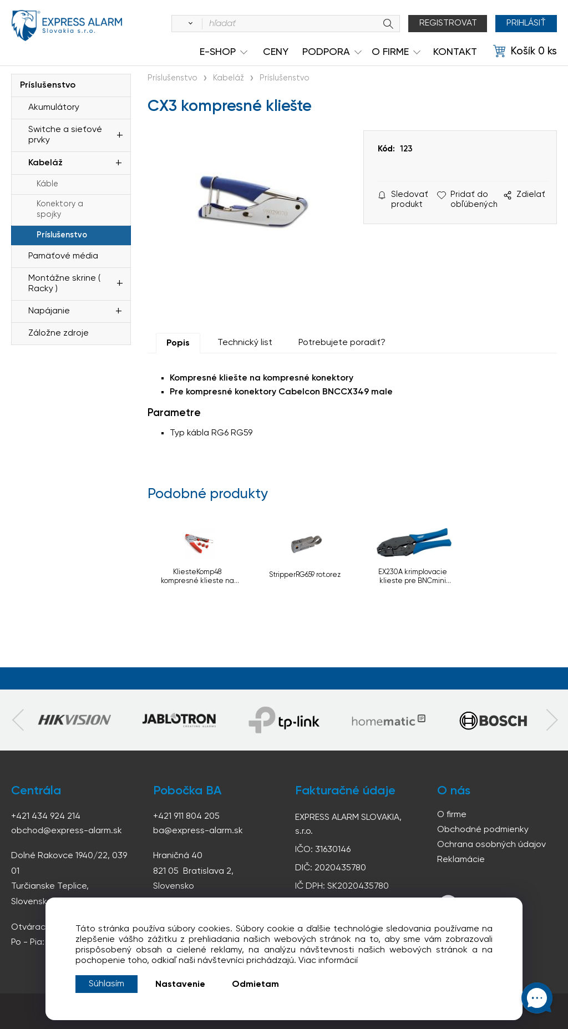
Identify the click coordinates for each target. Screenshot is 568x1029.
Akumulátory (53, 107)
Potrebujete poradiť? (342, 342)
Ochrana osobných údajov (491, 844)
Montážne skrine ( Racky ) (64, 283)
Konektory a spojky (60, 209)
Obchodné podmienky (483, 829)
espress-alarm (66, 25)
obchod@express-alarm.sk (66, 831)
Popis (178, 343)
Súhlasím (106, 984)
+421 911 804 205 (186, 816)
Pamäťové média (63, 256)
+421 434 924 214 (45, 816)
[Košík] (525, 51)
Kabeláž (45, 163)
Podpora (326, 52)
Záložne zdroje (58, 333)
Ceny (275, 52)
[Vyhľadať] (188, 23)
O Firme (390, 52)
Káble (47, 184)
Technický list (244, 342)
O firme (451, 814)
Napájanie (49, 311)
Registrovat (448, 23)
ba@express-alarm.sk (198, 831)
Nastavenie (180, 984)
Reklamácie (461, 859)
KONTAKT (455, 52)
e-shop (218, 52)
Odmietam (255, 984)
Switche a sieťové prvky (65, 135)
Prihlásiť (526, 23)
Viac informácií (328, 960)
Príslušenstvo (47, 85)
